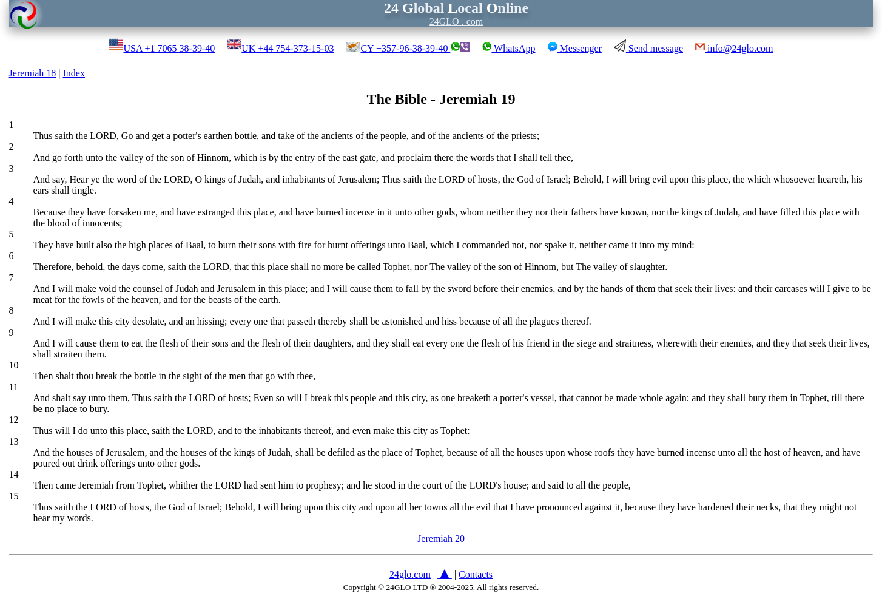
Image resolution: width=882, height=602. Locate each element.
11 (13, 387)
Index (74, 73)
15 (14, 496)
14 (14, 474)
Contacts (476, 574)
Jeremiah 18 (32, 73)
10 (14, 365)
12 (14, 419)
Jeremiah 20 (441, 538)
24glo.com (410, 574)
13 (14, 441)
